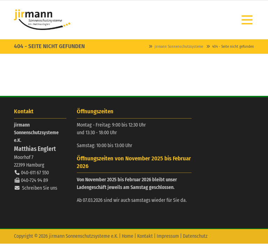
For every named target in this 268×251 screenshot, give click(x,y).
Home (127, 236)
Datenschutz (195, 236)
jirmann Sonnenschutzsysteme (179, 46)
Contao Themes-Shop (42, 19)
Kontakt (145, 236)
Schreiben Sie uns (39, 188)
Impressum (168, 236)
